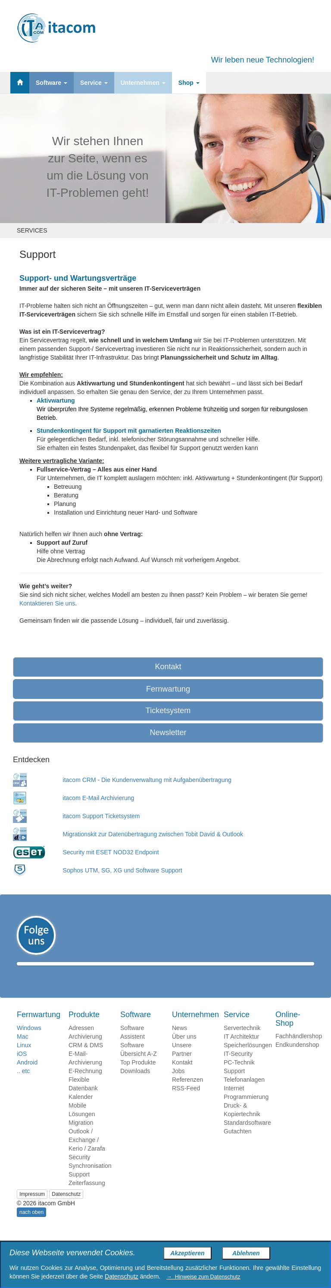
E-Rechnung (85, 1083)
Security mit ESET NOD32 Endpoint (111, 852)
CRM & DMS (86, 1057)
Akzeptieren (187, 1253)
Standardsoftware (247, 1135)
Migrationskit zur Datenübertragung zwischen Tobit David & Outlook (153, 834)
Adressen (81, 1040)
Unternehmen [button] (143, 82)
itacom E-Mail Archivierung (98, 798)
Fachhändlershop (298, 1048)
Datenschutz (66, 1207)
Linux (24, 1057)
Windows (29, 1040)
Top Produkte (138, 1074)
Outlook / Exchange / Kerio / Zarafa (87, 1152)
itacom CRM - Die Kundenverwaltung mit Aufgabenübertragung (147, 779)
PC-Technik (239, 1074)
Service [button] (94, 82)
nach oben (31, 1225)
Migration (81, 1135)
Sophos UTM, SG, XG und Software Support (122, 870)
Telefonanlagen (244, 1092)
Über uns (184, 1049)
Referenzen (187, 1092)
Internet (234, 1100)
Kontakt (168, 666)
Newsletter (168, 732)
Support (79, 1186)
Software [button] (51, 82)
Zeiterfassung (87, 1195)
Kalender (81, 1109)
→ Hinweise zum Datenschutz (203, 1277)
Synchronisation (90, 1178)
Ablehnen (246, 1253)
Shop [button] (189, 82)
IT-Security (238, 1066)
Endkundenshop (297, 1057)
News (179, 1040)
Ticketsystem (168, 710)
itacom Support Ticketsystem (101, 816)
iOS (22, 1066)
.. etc (23, 1083)
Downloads (135, 1083)
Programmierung (246, 1109)
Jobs (178, 1083)
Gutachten (238, 1143)
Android (27, 1074)
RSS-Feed (186, 1100)
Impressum (32, 1207)
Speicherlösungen (248, 1057)
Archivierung (85, 1049)
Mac (22, 1049)
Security (80, 1169)
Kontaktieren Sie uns (47, 603)
